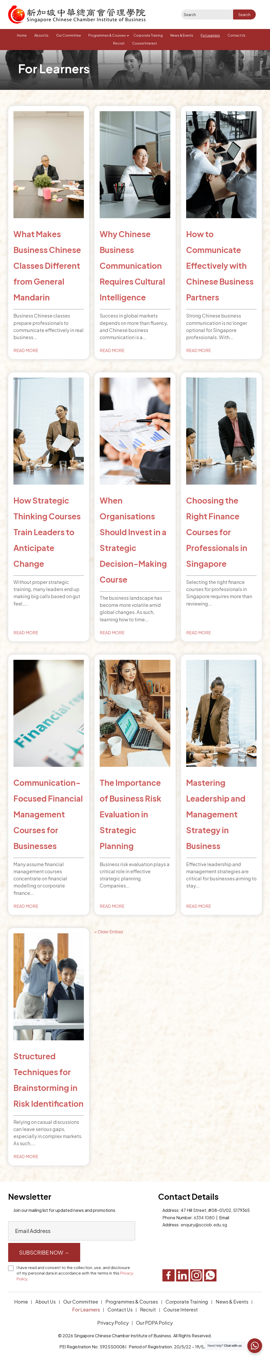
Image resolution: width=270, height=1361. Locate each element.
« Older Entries (108, 931)
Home (22, 35)
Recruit (118, 43)
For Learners (210, 35)
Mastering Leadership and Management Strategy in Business (215, 814)
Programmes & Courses (107, 35)
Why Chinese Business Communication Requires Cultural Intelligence (132, 265)
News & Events (181, 35)
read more (25, 350)
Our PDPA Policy (154, 1323)
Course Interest (144, 43)
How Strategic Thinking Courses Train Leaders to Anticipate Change (47, 532)
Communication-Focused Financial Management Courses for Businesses (48, 814)
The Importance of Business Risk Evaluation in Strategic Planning (130, 814)
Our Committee (68, 35)
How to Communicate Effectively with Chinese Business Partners (220, 265)
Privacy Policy (113, 1323)
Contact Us (236, 35)
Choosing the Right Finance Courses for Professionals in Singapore (216, 532)
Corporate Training (148, 35)
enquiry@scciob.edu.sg (204, 1224)
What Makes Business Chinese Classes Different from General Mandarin (47, 265)
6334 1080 (204, 1217)
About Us (41, 35)
